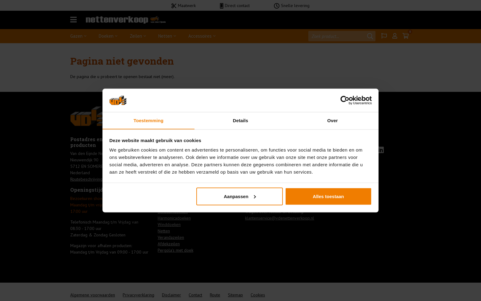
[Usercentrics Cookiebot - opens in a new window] (345, 100)
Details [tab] (240, 120)
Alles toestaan (328, 196)
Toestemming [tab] (148, 120)
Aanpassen (240, 196)
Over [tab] (332, 120)
